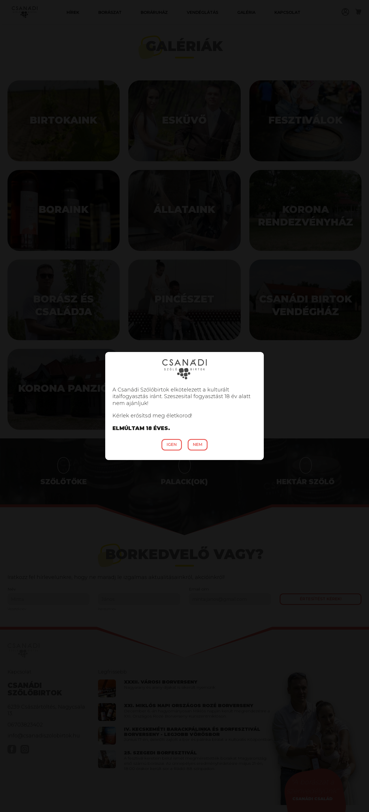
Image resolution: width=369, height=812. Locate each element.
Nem (197, 444)
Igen (172, 444)
